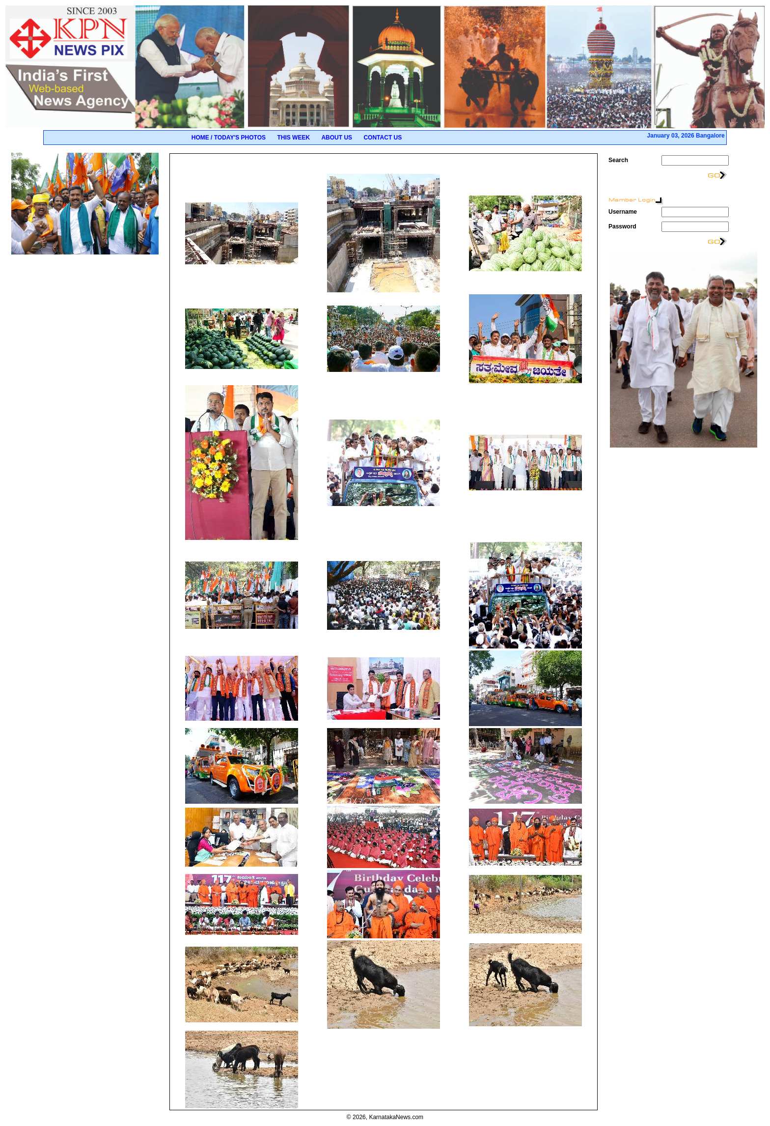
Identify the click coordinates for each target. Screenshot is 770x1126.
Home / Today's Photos (229, 137)
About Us (336, 137)
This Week (293, 137)
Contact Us (382, 137)
